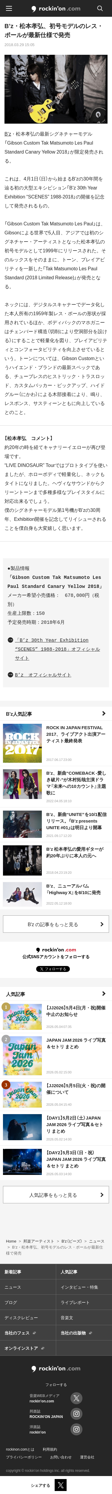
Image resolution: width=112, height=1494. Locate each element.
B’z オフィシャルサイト (43, 675)
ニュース (12, 1287)
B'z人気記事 (19, 713)
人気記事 (15, 993)
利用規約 (50, 1449)
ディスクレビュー (21, 1317)
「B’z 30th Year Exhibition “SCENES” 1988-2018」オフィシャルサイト (57, 649)
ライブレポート (75, 1302)
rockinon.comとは (20, 1449)
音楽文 (67, 1317)
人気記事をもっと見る (53, 1194)
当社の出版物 (73, 1333)
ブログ (10, 1302)
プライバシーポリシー (24, 1457)
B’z (7, 133)
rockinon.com (56, 9)
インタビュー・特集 (79, 1287)
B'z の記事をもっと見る (53, 924)
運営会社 (87, 1457)
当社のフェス (17, 1333)
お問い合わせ (61, 1457)
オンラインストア (21, 1348)
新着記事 (12, 1272)
